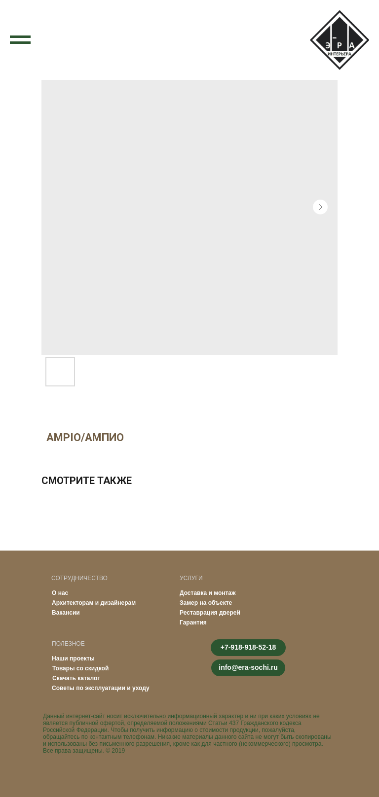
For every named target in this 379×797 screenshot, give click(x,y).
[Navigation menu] (20, 39)
